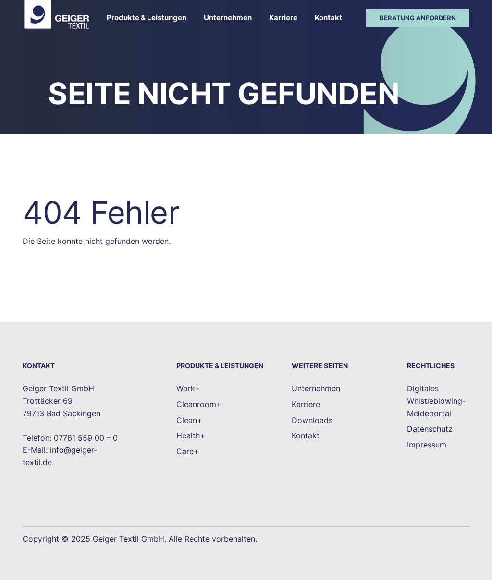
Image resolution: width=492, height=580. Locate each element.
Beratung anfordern (418, 18)
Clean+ (189, 420)
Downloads (312, 420)
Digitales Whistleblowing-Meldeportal (436, 401)
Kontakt (328, 17)
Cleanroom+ (198, 404)
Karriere (283, 17)
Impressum (426, 444)
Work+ (188, 388)
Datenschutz (430, 429)
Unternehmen (228, 17)
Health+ (190, 435)
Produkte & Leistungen (146, 17)
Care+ (187, 451)
